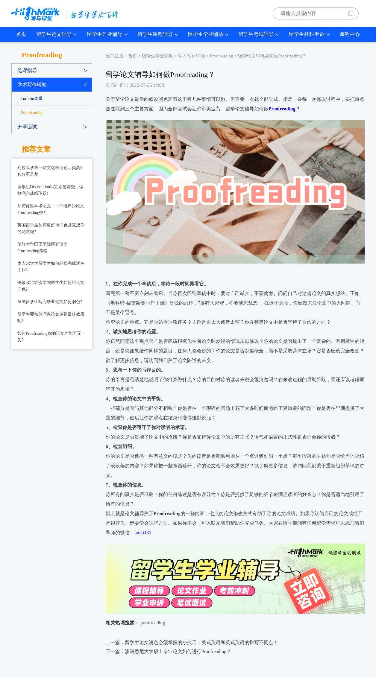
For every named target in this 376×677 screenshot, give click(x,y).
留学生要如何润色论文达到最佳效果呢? (50, 317)
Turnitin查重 (32, 98)
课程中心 (349, 34)
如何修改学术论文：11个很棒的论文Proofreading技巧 (50, 209)
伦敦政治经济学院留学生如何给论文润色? (50, 285)
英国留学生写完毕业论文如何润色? (49, 301)
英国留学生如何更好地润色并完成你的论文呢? (50, 228)
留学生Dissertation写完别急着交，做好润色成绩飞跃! (50, 190)
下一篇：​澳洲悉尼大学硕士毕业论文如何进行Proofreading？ (168, 651)
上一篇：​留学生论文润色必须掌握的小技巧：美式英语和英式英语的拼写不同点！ (192, 642)
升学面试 (27, 126)
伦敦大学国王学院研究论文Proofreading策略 (42, 247)
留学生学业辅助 (208, 34)
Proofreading (32, 112)
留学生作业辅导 (107, 34)
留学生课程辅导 (157, 34)
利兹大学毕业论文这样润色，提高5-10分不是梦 (50, 171)
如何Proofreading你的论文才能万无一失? (51, 336)
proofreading (152, 622)
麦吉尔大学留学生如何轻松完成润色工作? (50, 266)
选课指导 (27, 70)
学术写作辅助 (32, 84)
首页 (21, 34)
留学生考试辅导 (258, 34)
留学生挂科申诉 (309, 34)
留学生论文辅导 (56, 34)
